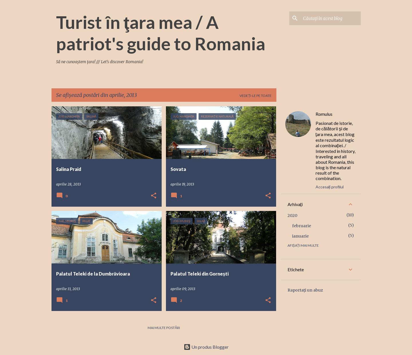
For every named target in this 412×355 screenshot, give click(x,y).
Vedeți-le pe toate (255, 95)
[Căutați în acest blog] (331, 18)
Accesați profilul (330, 186)
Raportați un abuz (305, 290)
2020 (292, 215)
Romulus (324, 114)
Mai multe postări (164, 328)
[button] (153, 196)
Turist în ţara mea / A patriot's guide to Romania (160, 32)
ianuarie (300, 236)
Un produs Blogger (206, 347)
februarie (301, 225)
